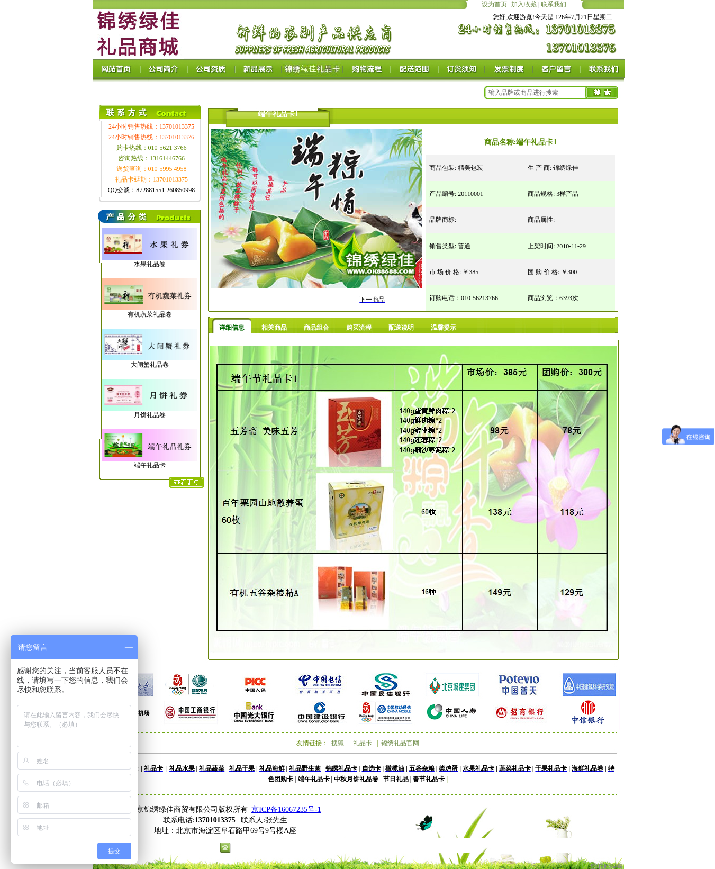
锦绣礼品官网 (400, 743)
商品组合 (316, 327)
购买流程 (359, 327)
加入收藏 (524, 4)
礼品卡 (362, 743)
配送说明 (401, 327)
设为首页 (494, 4)
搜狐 (337, 743)
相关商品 (274, 327)
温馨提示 (443, 327)
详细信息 (232, 327)
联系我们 (553, 4)
